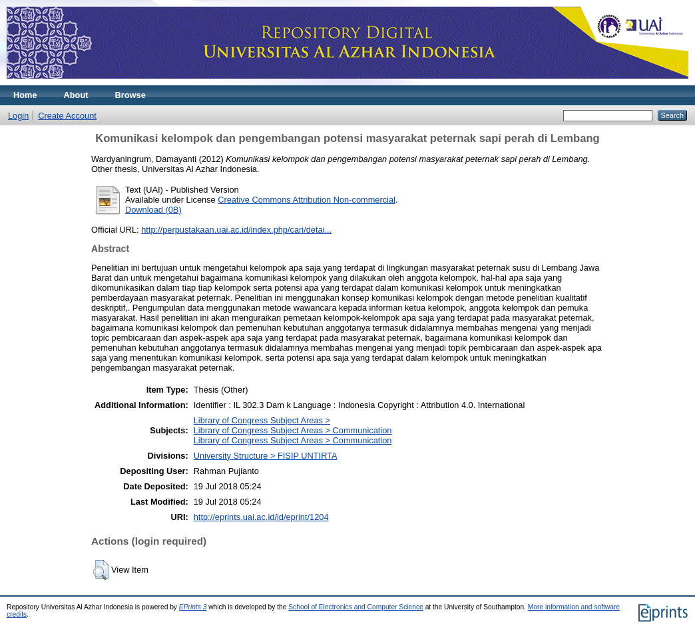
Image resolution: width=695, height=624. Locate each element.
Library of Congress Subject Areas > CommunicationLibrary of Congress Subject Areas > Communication (293, 435)
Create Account (67, 116)
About (76, 95)
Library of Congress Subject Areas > (262, 420)
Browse (130, 95)
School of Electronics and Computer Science (355, 607)
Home (25, 95)
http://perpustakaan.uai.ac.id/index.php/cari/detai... (236, 230)
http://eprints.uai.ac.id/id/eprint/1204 (261, 517)
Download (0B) (153, 210)
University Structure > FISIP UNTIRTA (266, 456)
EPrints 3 (193, 607)
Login (18, 116)
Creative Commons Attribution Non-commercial (306, 200)
